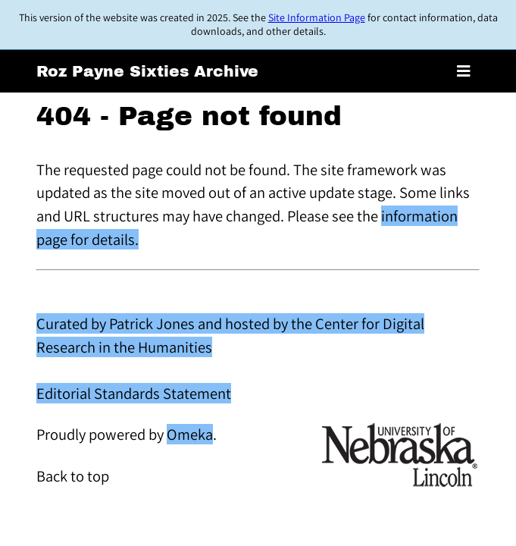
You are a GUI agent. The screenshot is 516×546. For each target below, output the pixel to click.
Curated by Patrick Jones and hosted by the (175, 323)
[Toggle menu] (464, 71)
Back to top (72, 476)
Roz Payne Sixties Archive (147, 71)
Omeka (190, 434)
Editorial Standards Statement (133, 393)
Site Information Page (316, 17)
